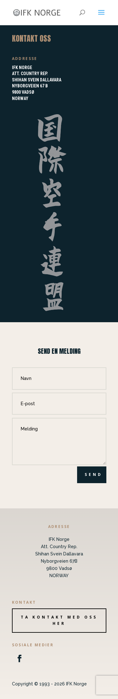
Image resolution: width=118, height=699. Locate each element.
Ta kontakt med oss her (59, 620)
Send (94, 474)
